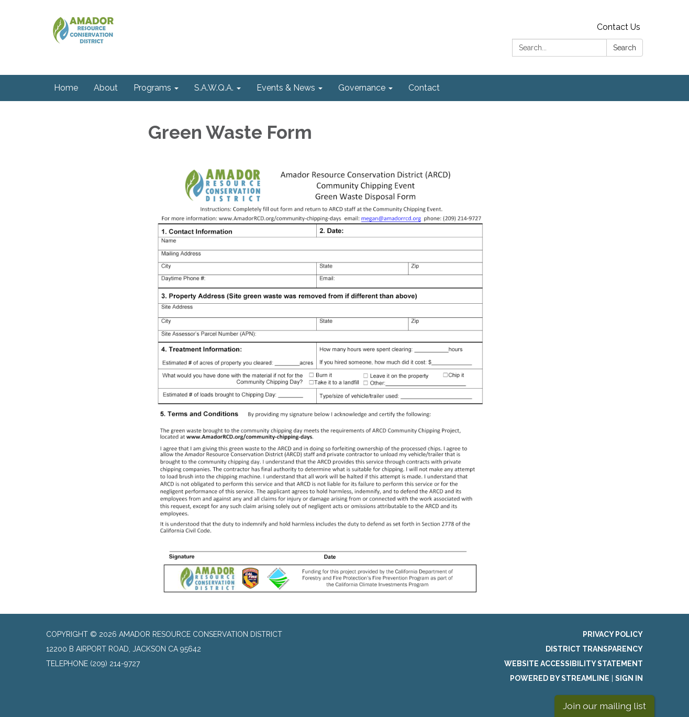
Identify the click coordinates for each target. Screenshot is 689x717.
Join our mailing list (604, 705)
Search (624, 47)
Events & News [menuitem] (286, 88)
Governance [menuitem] (361, 88)
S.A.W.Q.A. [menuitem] (214, 88)
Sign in (629, 678)
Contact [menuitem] (424, 88)
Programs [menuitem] (152, 88)
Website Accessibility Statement (573, 663)
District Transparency (594, 649)
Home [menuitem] (66, 88)
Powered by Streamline (559, 678)
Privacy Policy (613, 634)
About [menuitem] (106, 88)
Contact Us (618, 27)
